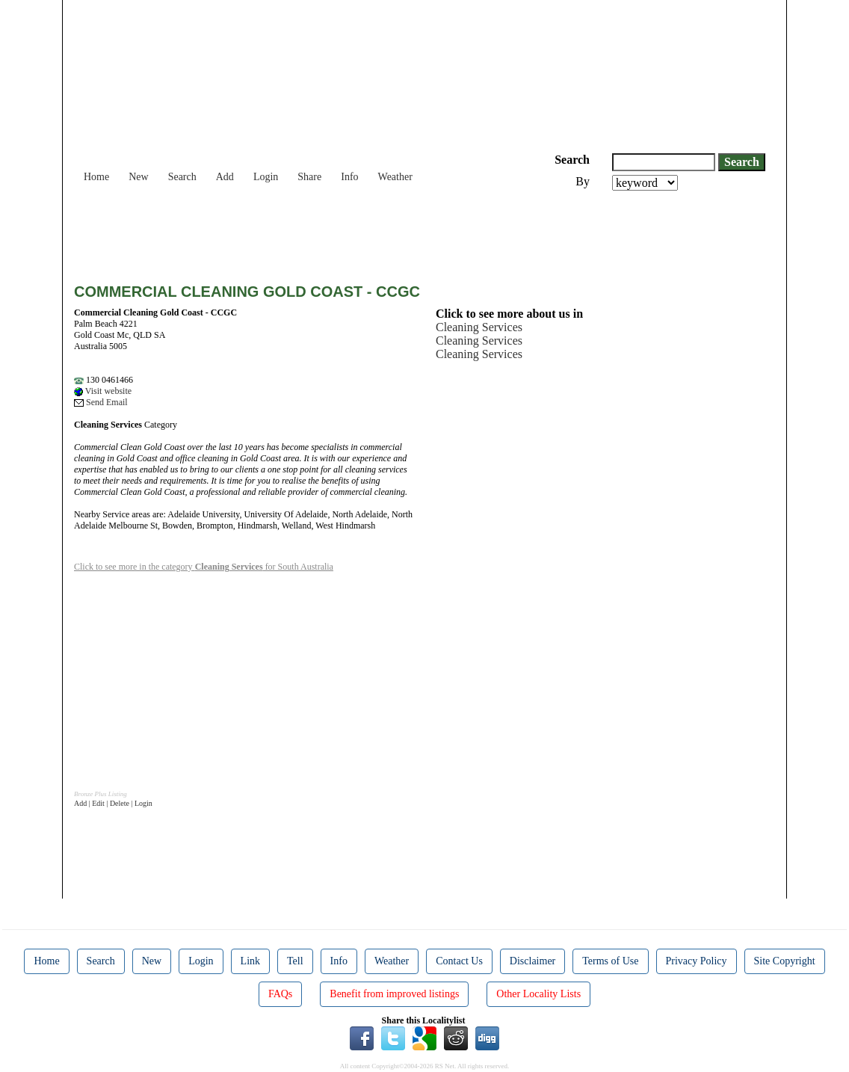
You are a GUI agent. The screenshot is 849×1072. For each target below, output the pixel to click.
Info (349, 176)
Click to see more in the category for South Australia (203, 566)
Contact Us (459, 961)
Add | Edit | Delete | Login (113, 803)
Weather (395, 176)
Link (250, 961)
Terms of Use (610, 961)
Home (96, 176)
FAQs (280, 993)
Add (225, 176)
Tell (295, 961)
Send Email (101, 402)
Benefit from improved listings (394, 993)
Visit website (103, 391)
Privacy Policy (696, 961)
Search (182, 176)
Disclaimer (532, 961)
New (138, 176)
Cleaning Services (479, 327)
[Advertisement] (346, 231)
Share (309, 176)
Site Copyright (784, 961)
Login (265, 176)
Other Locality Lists (538, 993)
